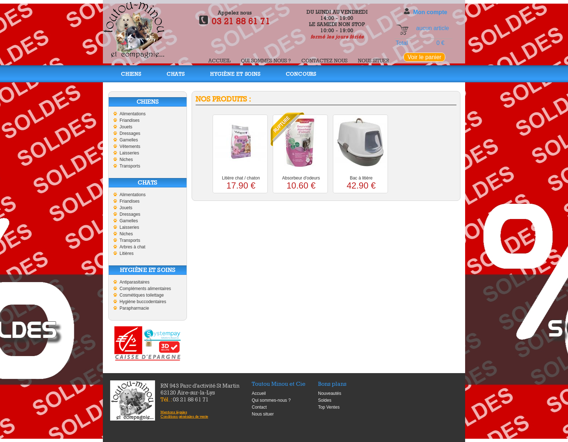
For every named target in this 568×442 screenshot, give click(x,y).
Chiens (131, 74)
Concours (301, 74)
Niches (126, 159)
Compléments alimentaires (145, 288)
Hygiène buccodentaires (143, 301)
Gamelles (129, 139)
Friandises (129, 120)
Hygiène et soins (235, 74)
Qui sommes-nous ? (271, 400)
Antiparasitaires (135, 282)
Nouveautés (329, 393)
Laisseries (129, 153)
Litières (127, 253)
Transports (130, 166)
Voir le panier (424, 57)
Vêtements (130, 146)
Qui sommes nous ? (266, 60)
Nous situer (373, 60)
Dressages (130, 133)
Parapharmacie (134, 308)
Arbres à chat (132, 246)
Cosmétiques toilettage (142, 295)
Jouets (126, 126)
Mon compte (430, 12)
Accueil (219, 60)
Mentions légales (173, 412)
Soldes (324, 400)
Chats (176, 74)
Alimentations (133, 113)
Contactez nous (324, 60)
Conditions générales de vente (184, 416)
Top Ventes (328, 407)
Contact (259, 407)
